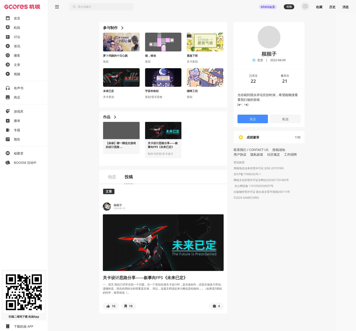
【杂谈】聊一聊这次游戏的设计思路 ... (121, 145)
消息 (345, 7)
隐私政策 (256, 154)
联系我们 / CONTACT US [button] (251, 149)
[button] (111, 306)
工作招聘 (290, 154)
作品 (109, 117)
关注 (253, 119)
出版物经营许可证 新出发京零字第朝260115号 (262, 192)
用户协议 (240, 154)
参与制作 (113, 27)
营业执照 (239, 162)
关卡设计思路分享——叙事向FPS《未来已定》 (163, 145)
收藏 (319, 7)
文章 (109, 191)
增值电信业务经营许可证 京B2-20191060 (259, 168)
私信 (285, 119)
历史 (332, 7)
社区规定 (273, 154)
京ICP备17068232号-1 (247, 174)
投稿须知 (278, 149)
